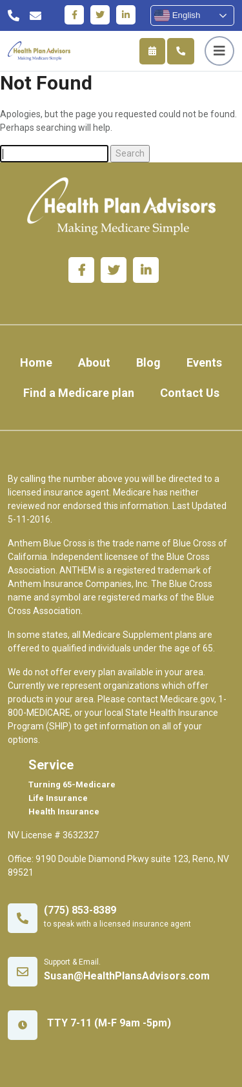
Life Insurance (58, 798)
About (94, 362)
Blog (148, 362)
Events (204, 362)
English (177, 15)
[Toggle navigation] (219, 51)
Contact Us (189, 392)
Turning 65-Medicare (72, 784)
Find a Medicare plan (78, 392)
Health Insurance (63, 811)
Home (36, 362)
